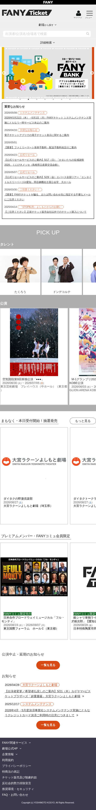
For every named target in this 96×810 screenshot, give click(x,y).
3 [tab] (41, 99)
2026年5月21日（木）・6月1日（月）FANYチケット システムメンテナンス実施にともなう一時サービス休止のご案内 (47, 120)
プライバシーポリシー (16, 765)
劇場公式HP (10, 748)
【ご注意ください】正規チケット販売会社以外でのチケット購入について (45, 211)
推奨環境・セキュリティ (18, 789)
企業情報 (8, 754)
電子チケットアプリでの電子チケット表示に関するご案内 (36, 135)
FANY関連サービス (14, 742)
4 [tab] (49, 99)
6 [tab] (66, 99)
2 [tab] (33, 99)
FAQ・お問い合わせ (15, 794)
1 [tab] (24, 99)
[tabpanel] (48, 73)
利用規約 (8, 760)
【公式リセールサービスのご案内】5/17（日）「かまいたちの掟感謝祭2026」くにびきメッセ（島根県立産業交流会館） (44, 162)
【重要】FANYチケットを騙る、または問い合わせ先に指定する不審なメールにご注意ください (47, 197)
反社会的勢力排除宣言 (16, 783)
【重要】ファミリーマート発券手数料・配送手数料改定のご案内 (40, 147)
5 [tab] (57, 99)
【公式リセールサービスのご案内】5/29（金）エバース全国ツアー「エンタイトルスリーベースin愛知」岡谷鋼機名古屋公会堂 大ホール (47, 180)
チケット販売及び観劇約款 (19, 777)
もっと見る (83, 421)
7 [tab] (74, 99)
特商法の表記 (10, 771)
